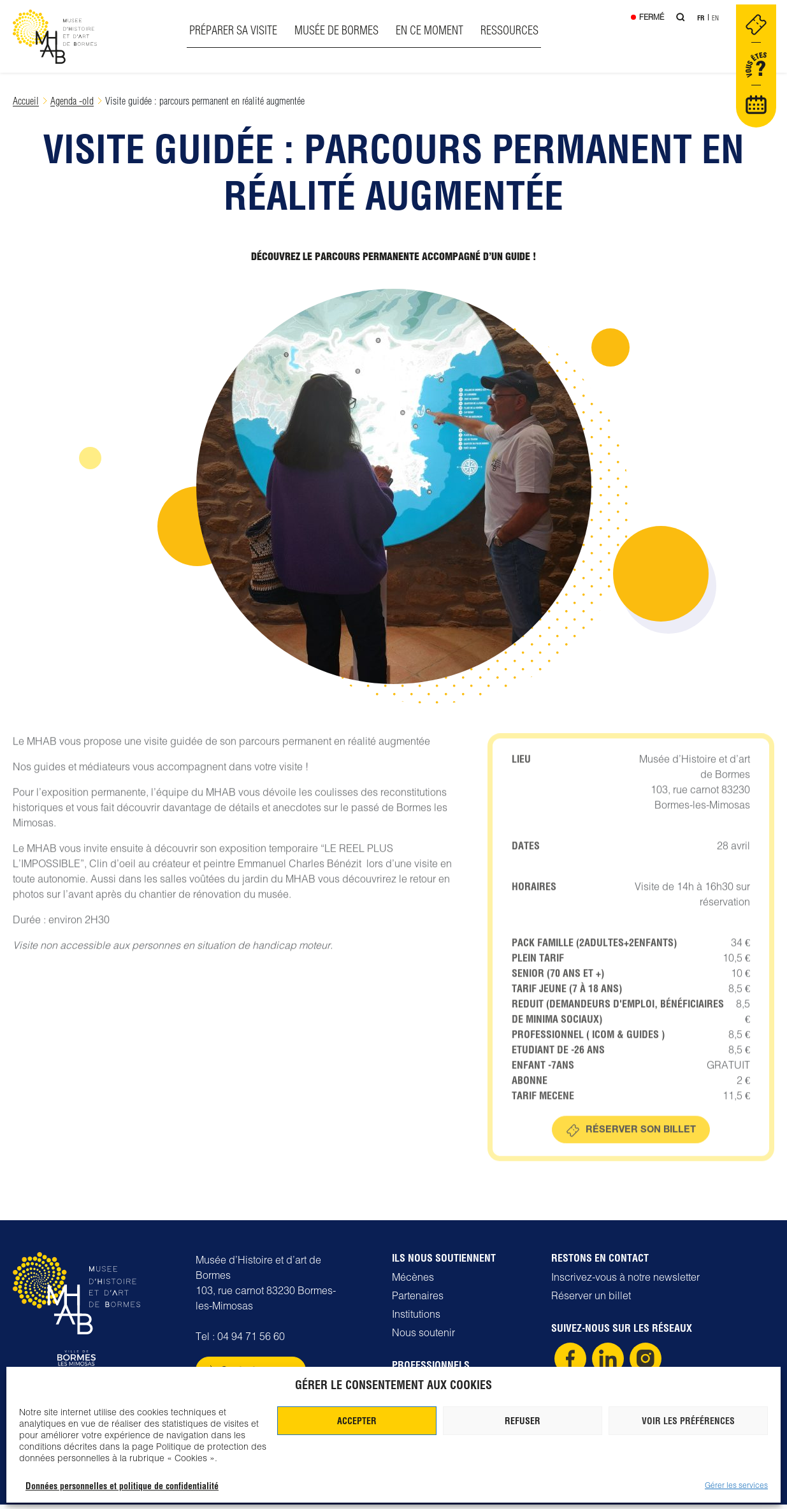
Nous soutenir (423, 1336)
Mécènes (413, 1281)
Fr (700, 19)
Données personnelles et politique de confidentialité (122, 1486)
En (715, 19)
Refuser (522, 1421)
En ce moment (429, 30)
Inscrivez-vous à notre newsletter (625, 1281)
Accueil (26, 100)
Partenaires (418, 1300)
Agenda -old (72, 100)
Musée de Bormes (336, 30)
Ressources (509, 30)
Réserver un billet (591, 1300)
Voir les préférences (688, 1421)
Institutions (416, 1318)
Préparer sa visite (233, 30)
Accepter (357, 1421)
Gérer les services (736, 1485)
